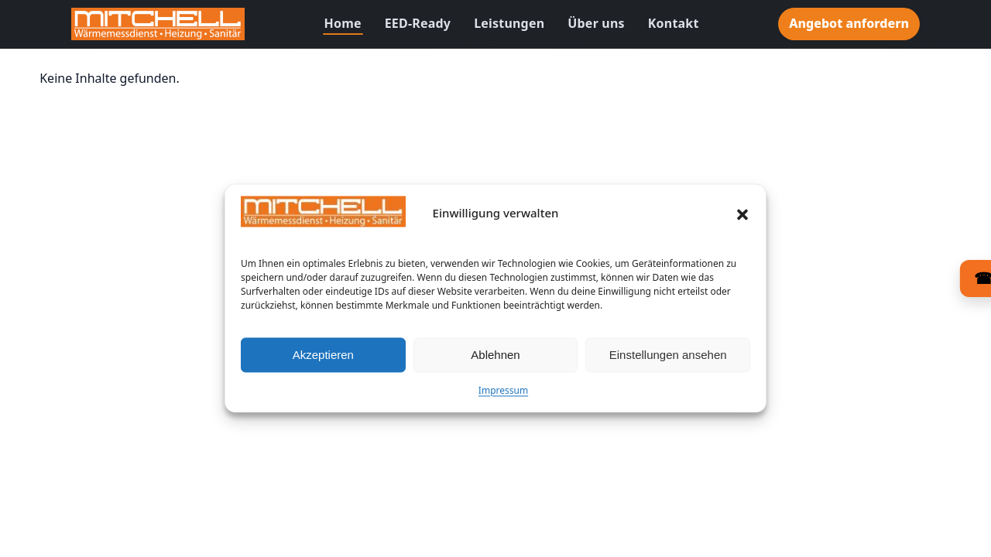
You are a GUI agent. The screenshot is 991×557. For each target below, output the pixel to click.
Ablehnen (495, 360)
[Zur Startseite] (158, 24)
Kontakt (673, 23)
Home (343, 23)
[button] (742, 219)
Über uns (596, 23)
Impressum (503, 396)
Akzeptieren (323, 360)
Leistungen (509, 23)
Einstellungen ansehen (668, 360)
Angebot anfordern (849, 23)
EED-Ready (418, 23)
